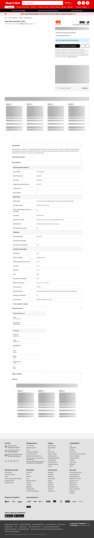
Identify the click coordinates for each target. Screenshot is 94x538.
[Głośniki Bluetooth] (30, 489)
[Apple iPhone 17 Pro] (74, 480)
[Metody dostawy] (51, 445)
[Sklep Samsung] (51, 491)
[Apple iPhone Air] (73, 482)
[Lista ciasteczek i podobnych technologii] (51, 526)
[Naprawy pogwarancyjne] (53, 458)
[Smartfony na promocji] (10, 474)
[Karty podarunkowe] (52, 462)
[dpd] (7, 501)
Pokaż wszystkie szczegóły (19, 304)
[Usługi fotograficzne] (52, 456)
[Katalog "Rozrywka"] (9, 482)
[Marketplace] (72, 464)
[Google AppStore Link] (19, 515)
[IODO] (16, 526)
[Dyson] (27, 478)
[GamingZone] (72, 491)
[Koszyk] (87, 3)
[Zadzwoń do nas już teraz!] (14, 447)
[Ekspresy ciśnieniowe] (31, 480)
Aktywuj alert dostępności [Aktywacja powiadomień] (67, 46)
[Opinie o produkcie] (24, 24)
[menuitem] (23, 7)
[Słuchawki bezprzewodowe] (32, 491)
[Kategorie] (9, 7)
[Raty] (49, 450)
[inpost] (13, 501)
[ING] (74, 501)
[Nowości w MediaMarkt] (75, 489)
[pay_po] (35, 501)
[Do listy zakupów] (83, 3)
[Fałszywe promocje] (61, 524)
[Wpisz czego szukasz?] (24, 3)
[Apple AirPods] (29, 487)
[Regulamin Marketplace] (51, 524)
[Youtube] (9, 461)
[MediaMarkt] (12, 3)
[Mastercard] (54, 501)
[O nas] (71, 445)
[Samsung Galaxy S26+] (75, 474)
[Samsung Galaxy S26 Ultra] (76, 472)
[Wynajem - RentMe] (52, 454)
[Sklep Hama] (50, 485)
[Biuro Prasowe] (73, 452)
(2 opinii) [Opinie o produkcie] (30, 23)
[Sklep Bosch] (50, 476)
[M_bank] (67, 501)
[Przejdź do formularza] (13, 451)
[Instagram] (12, 461)
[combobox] (44, 3)
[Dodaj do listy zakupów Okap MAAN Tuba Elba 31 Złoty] (85, 46)
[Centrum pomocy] (30, 445)
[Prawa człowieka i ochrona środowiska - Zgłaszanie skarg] (36, 458)
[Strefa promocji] (8, 472)
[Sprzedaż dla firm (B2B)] (31, 454)
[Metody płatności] (52, 447)
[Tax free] (50, 466)
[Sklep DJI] (50, 480)
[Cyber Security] (73, 462)
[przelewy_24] (28, 501)
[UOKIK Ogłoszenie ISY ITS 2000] (34, 526)
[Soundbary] (28, 485)
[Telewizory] (28, 476)
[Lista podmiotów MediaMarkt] (11, 529)
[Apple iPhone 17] (73, 485)
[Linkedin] (15, 461)
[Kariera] (71, 466)
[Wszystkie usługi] (51, 460)
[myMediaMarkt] (73, 447)
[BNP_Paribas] (41, 501)
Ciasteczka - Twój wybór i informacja (79, 524)
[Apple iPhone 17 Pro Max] (75, 478)
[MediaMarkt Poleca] (74, 487)
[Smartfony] (28, 482)
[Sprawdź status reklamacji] (32, 452)
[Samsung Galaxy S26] (74, 476)
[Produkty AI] (72, 493)
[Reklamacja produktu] (31, 447)
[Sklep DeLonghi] (51, 478)
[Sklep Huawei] (51, 487)
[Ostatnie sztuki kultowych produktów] (13, 478)
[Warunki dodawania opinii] (23, 529)
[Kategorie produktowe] (53, 464)
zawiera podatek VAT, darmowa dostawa (81, 24)
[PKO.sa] (80, 501)
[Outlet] (6, 476)
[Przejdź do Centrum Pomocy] (14, 456)
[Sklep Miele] (50, 489)
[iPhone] (27, 474)
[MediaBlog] (72, 450)
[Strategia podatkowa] (74, 458)
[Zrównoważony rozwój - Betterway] (77, 454)
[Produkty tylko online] (9, 480)
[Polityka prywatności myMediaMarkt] (12, 531)
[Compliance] (72, 460)
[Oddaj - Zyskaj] (51, 452)
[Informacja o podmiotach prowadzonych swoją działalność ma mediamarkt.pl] (36, 462)
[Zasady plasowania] (23, 526)
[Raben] (20, 502)
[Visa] (48, 501)
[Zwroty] (27, 450)
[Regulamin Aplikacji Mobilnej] (38, 524)
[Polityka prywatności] (9, 526)
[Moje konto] (79, 3)
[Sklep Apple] (50, 472)
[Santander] (28, 507)
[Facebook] (6, 461)
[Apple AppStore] (9, 515)
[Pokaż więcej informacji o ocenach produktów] (33, 24)
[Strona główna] (6, 18)
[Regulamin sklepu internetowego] (33, 456)
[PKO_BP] (61, 501)
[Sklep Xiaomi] (51, 474)
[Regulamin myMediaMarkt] (25, 524)
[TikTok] (18, 461)
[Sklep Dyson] (50, 482)
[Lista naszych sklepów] (75, 456)
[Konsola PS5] (29, 472)
